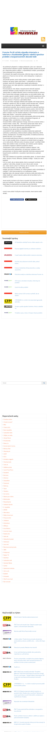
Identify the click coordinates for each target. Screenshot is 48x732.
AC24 (4, 457)
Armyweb (5, 576)
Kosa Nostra (6, 528)
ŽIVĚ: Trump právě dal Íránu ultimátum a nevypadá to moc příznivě (28, 710)
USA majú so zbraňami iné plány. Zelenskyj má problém (27, 282)
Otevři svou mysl (7, 579)
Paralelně (5, 473)
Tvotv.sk (5, 465)
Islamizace (5, 542)
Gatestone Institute (8, 568)
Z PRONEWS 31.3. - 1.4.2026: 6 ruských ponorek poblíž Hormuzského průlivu (29, 684)
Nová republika (7, 430)
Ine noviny (5, 494)
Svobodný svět (7, 560)
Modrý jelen (6, 499)
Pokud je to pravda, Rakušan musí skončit (25, 647)
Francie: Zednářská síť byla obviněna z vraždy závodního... (27, 269)
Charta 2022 (6, 427)
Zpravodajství (15, 61)
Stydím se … (17, 667)
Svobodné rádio (7, 433)
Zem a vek (5, 571)
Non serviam (6, 582)
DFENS (4, 510)
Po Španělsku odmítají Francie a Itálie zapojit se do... (29, 242)
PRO (4, 425)
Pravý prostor (6, 518)
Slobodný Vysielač (8, 539)
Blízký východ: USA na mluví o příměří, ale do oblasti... (27, 294)
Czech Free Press (7, 470)
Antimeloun (6, 523)
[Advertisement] (24, 13)
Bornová (5, 475)
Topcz (4, 488)
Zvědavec (5, 520)
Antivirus (5, 478)
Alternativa (6, 512)
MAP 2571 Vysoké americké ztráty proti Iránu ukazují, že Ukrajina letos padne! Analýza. (29, 723)
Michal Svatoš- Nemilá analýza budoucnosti (26, 617)
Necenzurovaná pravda (26, 61)
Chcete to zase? (7, 422)
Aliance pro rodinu (7, 496)
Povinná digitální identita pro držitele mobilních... (28, 249)
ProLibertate (6, 441)
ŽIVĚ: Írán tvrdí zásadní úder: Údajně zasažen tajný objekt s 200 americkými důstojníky (28, 625)
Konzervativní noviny (8, 446)
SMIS (4, 550)
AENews (5, 526)
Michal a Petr (6, 449)
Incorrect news (7, 531)
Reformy (5, 486)
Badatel (5, 574)
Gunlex (4, 566)
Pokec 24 (5, 443)
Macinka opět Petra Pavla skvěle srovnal (25, 631)
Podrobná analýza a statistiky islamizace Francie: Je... (29, 274)
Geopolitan (6, 480)
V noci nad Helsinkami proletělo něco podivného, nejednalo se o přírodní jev (27, 653)
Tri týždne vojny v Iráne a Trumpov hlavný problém (28, 313)
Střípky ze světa (7, 435)
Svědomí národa (7, 504)
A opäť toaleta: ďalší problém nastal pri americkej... (29, 255)
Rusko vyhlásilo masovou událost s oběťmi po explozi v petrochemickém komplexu (29, 717)
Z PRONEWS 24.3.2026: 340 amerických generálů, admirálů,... (28, 301)
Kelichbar (5, 558)
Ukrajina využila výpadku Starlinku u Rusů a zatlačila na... (29, 307)
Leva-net (5, 544)
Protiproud (5, 552)
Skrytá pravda (6, 462)
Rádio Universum (7, 515)
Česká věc (5, 483)
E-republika (6, 507)
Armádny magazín (7, 459)
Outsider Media (7, 563)
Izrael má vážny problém (21, 287)
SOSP (4, 454)
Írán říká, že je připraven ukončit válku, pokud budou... (27, 262)
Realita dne (6, 534)
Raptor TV (5, 555)
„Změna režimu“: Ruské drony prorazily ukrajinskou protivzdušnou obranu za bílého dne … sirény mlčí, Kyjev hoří (29, 641)
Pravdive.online (7, 419)
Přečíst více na (24, 232)
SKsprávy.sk (6, 451)
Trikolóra (5, 491)
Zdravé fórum (6, 438)
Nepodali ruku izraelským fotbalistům (24, 701)
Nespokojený (6, 502)
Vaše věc (5, 536)
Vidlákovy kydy (7, 467)
